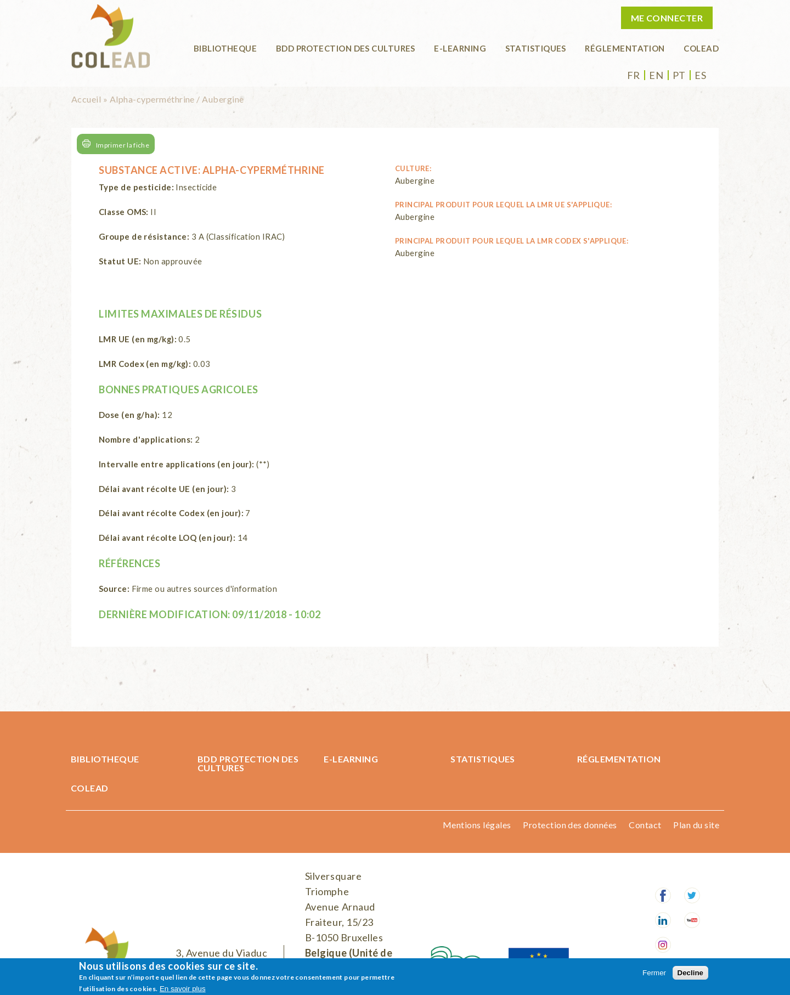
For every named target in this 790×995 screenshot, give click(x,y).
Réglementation (624, 48)
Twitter (692, 895)
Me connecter (667, 18)
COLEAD (701, 48)
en (656, 75)
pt (679, 75)
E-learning (460, 48)
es (700, 75)
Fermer (654, 973)
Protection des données (570, 824)
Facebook (663, 895)
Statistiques (535, 48)
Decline (690, 973)
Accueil (86, 99)
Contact (645, 824)
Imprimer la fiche (122, 145)
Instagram (663, 945)
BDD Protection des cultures (345, 48)
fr (633, 75)
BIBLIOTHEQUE (225, 48)
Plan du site (696, 824)
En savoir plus (183, 989)
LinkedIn (663, 920)
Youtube (692, 920)
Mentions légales (477, 824)
